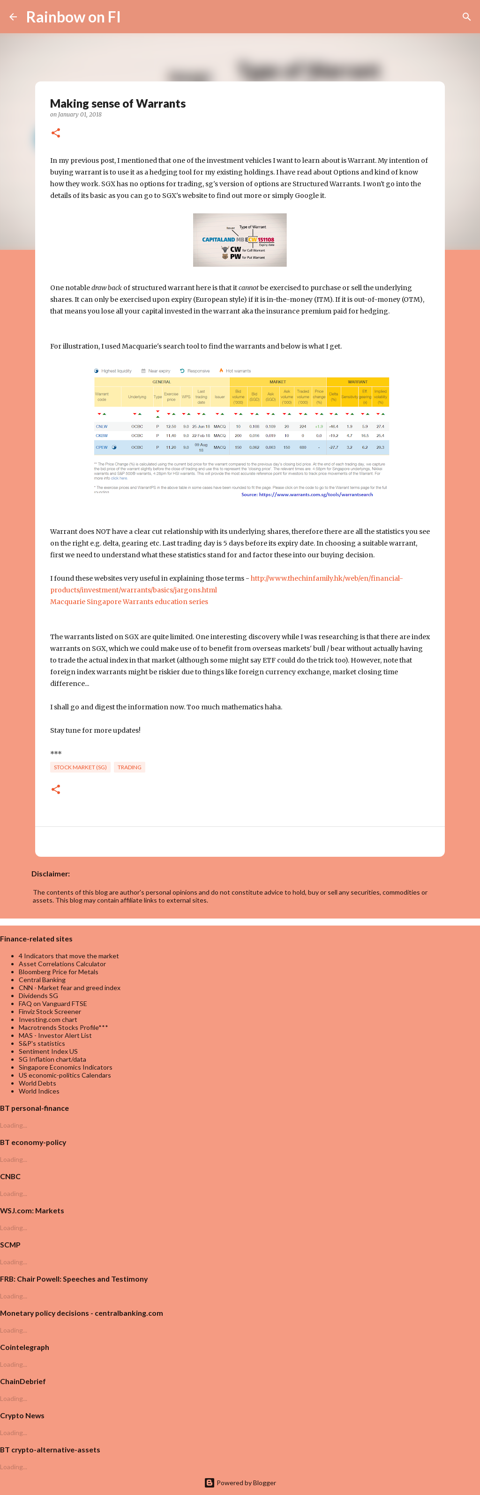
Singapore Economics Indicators (65, 1067)
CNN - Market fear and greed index (69, 988)
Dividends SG (38, 995)
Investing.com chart (48, 1019)
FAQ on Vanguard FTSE (53, 1003)
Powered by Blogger (240, 1483)
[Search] (134, 17)
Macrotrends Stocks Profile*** (63, 1027)
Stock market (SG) (80, 767)
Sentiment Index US (48, 1051)
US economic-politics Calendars (65, 1075)
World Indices (39, 1091)
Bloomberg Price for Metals (58, 972)
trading (130, 767)
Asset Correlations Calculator (62, 964)
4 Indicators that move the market (69, 956)
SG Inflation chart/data (52, 1059)
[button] (55, 133)
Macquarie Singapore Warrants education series (129, 602)
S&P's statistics (42, 1043)
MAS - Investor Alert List (55, 1035)
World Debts (37, 1083)
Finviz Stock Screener (50, 1011)
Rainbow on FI (73, 16)
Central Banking (42, 980)
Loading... (13, 1125)
